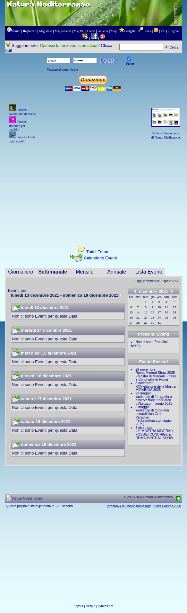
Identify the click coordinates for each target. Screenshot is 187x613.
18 (166, 312)
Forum (16, 31)
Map (113, 31)
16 (152, 312)
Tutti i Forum (97, 251)
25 (166, 317)
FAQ (164, 31)
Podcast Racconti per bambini (18, 125)
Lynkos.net (105, 606)
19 (174, 312)
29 (145, 322)
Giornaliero (20, 272)
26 (174, 317)
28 (138, 322)
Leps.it (78, 606)
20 (131, 317)
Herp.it (90, 606)
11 (166, 307)
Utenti (91, 31)
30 (152, 322)
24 (159, 317)
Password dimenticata (62, 69)
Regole (174, 31)
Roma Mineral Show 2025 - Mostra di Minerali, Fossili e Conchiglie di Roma (156, 376)
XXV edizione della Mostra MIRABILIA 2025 (156, 388)
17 (159, 312)
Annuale (116, 272)
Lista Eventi (148, 272)
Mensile (84, 272)
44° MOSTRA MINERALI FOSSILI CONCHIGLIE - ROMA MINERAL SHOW (154, 434)
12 (174, 307)
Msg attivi (45, 31)
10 (159, 307)
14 (138, 312)
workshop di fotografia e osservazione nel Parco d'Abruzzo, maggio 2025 (154, 400)
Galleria (103, 31)
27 (131, 322)
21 (138, 317)
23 (152, 317)
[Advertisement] (94, 189)
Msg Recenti (63, 31)
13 (131, 312)
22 (145, 317)
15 (145, 312)
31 (159, 322)
